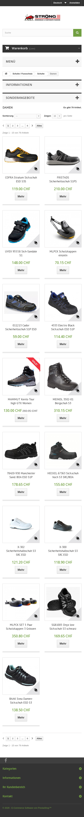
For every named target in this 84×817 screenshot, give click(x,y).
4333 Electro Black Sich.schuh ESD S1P (63, 327)
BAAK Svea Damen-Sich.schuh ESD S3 (21, 700)
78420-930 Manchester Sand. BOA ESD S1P (21, 475)
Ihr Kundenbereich (13, 787)
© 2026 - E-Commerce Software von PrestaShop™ (26, 808)
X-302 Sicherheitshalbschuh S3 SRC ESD (21, 551)
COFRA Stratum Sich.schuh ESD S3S (21, 179)
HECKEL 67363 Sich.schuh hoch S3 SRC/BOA (63, 475)
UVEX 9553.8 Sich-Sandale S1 (21, 253)
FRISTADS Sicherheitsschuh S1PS (63, 179)
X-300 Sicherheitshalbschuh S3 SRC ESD (63, 551)
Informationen (19, 85)
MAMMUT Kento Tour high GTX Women (21, 401)
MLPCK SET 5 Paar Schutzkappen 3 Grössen (21, 626)
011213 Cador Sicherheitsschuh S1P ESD (21, 327)
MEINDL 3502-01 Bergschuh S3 (63, 401)
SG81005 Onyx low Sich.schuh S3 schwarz (63, 626)
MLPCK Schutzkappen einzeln (63, 253)
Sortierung (7, 116)
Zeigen (47, 116)
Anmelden (74, 3)
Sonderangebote (20, 98)
